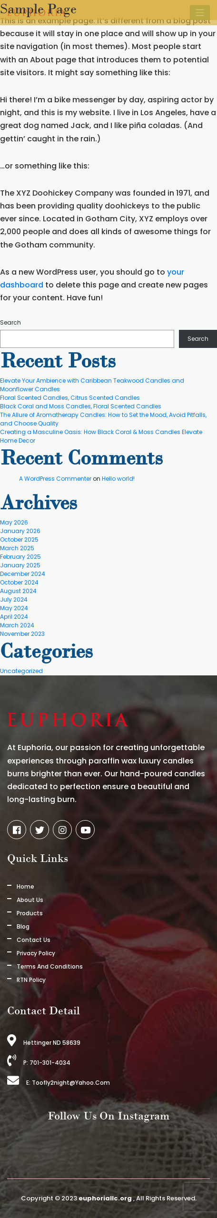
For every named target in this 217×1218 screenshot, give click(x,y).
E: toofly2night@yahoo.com (58, 1083)
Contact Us (33, 940)
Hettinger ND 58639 (43, 1043)
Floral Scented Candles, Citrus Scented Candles (70, 398)
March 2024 (17, 625)
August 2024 (18, 591)
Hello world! (118, 479)
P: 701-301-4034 (38, 1063)
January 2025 (20, 565)
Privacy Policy (36, 953)
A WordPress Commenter (55, 479)
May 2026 (14, 522)
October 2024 (19, 582)
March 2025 (17, 548)
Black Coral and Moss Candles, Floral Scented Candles (80, 406)
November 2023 (22, 634)
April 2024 (14, 617)
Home (25, 886)
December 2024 (22, 574)
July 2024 (14, 599)
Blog (23, 926)
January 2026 (20, 531)
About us (30, 900)
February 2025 (20, 557)
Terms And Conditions (50, 966)
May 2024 (14, 608)
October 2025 (19, 539)
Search (10, 322)
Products (30, 913)
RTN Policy (31, 980)
